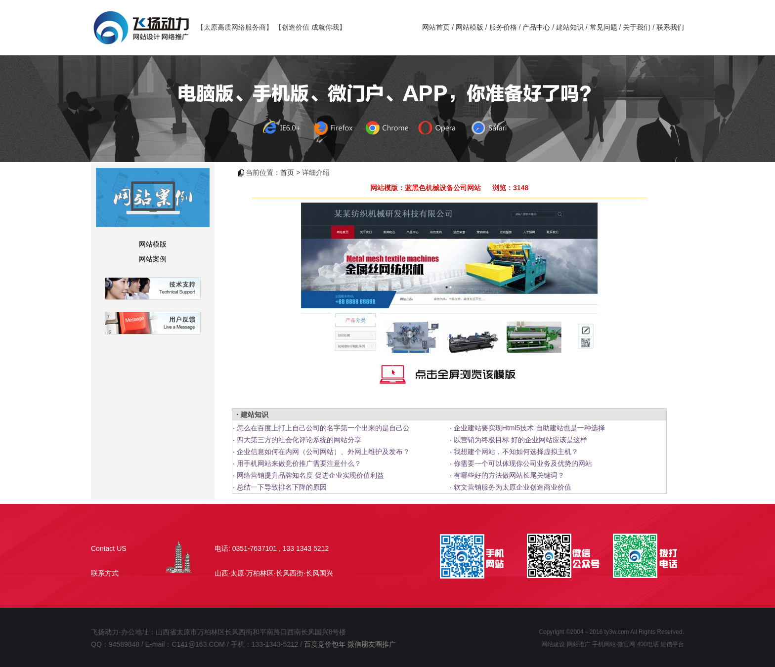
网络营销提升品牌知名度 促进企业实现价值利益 (310, 475)
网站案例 (153, 259)
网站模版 (469, 27)
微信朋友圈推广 (371, 644)
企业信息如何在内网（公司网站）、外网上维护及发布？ (323, 452)
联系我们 (670, 27)
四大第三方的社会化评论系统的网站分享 (299, 440)
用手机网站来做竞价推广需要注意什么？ (299, 463)
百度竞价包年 (324, 644)
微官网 (626, 644)
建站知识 (570, 27)
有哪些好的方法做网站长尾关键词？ (509, 475)
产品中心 (536, 27)
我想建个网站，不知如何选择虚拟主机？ (516, 452)
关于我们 (636, 27)
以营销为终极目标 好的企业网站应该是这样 (520, 440)
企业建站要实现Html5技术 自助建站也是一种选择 (529, 428)
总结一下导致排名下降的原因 (282, 487)
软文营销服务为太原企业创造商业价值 (512, 487)
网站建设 (553, 644)
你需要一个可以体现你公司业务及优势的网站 (523, 463)
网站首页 (436, 27)
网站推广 (579, 644)
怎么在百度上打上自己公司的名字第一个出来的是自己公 (323, 428)
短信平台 (672, 644)
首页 (287, 172)
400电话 (648, 644)
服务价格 (503, 27)
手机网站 (604, 644)
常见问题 (603, 27)
